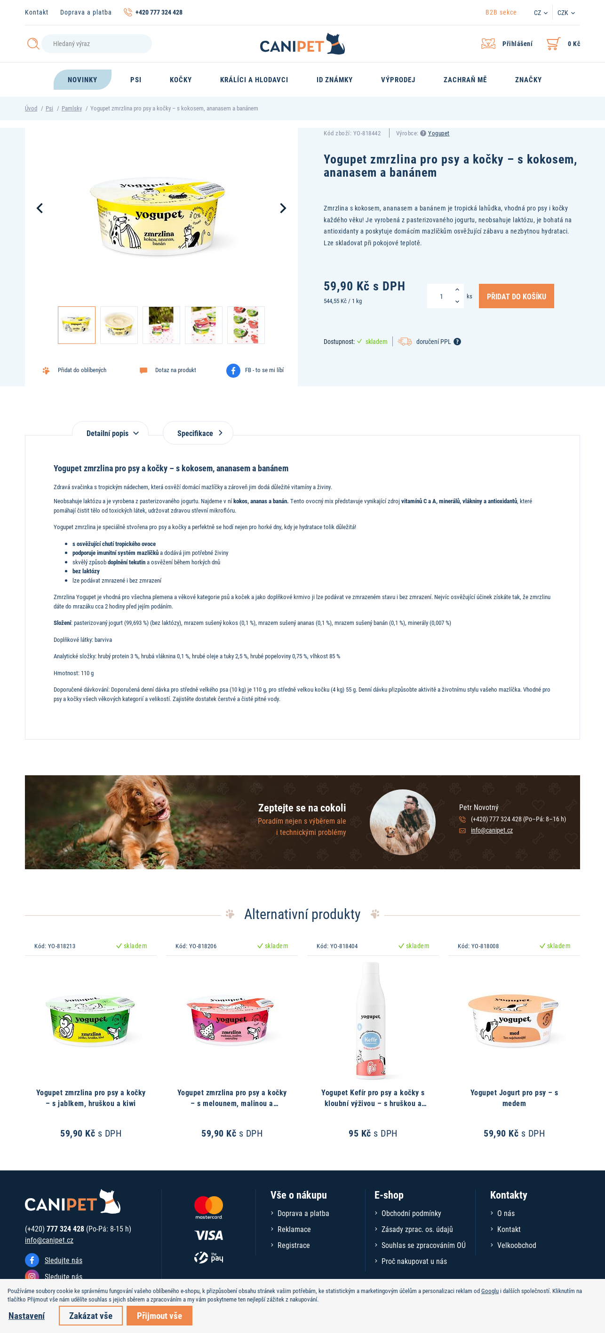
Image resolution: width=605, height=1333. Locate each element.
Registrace (294, 1245)
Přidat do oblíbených (82, 370)
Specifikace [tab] (198, 433)
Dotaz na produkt (175, 370)
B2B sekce (501, 12)
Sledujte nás (63, 1260)
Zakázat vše (90, 1315)
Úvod (31, 108)
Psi (49, 108)
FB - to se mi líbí (264, 370)
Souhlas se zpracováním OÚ (424, 1245)
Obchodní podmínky (411, 1213)
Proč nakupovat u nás (414, 1261)
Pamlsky (72, 108)
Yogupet (439, 133)
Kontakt (36, 12)
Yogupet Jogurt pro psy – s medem (514, 1097)
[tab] (110, 428)
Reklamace (294, 1229)
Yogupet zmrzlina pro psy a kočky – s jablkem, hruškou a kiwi (91, 1097)
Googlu (490, 1290)
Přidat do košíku (516, 296)
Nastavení (26, 1315)
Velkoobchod (516, 1245)
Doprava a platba (86, 12)
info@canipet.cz (492, 830)
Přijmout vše (159, 1315)
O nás (506, 1213)
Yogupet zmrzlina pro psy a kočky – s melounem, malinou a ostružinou (232, 1102)
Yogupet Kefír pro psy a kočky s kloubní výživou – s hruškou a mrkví (373, 1102)
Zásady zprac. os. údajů (417, 1229)
